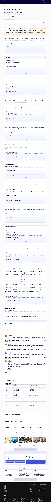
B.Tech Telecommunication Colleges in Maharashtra (39, 473)
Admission (8, 22)
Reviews (31, 22)
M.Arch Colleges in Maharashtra (8, 475)
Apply (8, 432)
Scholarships (5, 487)
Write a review (14, 485)
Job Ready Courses (6, 485)
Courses (11, 22)
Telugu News (5, 490)
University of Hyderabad (15, 501)
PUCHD (13, 500)
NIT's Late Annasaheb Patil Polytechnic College (40, 428)
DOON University (23, 498)
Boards (5, 488)
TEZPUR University (6, 501)
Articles (5, 489)
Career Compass (14, 484)
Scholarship (14, 22)
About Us (22, 484)
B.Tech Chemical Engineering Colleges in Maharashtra (39, 475)
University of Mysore (23, 501)
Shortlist (36, 462)
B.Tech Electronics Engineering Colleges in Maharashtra (39, 474)
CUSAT (5, 498)
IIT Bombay (25, 80)
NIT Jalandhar (14, 499)
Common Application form (7, 484)
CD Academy (5, 491)
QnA (35, 22)
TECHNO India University (40, 500)
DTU (13, 498)
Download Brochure (36, 460)
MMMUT (39, 498)
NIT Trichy (5, 500)
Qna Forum (14, 486)
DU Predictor (14, 487)
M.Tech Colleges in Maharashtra (8, 473)
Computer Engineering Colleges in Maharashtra (24, 475)
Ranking (23, 22)
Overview (5, 22)
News (33, 22)
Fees (41, 22)
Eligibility (44, 22)
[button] (25, 52)
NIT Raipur (31, 499)
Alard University (23, 427)
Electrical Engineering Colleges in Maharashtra (24, 473)
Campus (26, 22)
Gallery (28, 22)
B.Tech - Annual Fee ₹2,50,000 (10, 459)
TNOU (21, 500)
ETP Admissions (6, 486)
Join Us (22, 486)
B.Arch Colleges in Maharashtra (8, 474)
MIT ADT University (31, 428)
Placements (17, 22)
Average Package (38, 22)
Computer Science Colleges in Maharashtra (23, 474)
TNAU (30, 500)
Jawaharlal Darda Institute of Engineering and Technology (15, 428)
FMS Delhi (31, 498)
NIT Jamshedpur (23, 499)
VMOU (38, 501)
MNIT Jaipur (5, 499)
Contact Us (23, 485)
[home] (6, 3)
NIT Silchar (39, 499)
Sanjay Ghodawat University (7, 428)
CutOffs (20, 22)
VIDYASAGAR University (32, 501)
